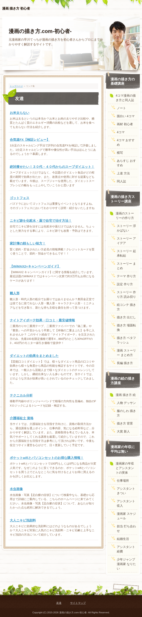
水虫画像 (16, 489)
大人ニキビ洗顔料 (23, 520)
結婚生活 (123, 539)
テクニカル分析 (21, 395)
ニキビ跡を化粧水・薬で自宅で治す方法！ (41, 220)
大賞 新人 (123, 431)
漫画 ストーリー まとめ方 (126, 353)
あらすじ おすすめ (126, 163)
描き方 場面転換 (126, 328)
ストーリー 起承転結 (126, 253)
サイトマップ (78, 602)
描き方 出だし (126, 317)
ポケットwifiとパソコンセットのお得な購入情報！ (47, 458)
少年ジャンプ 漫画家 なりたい (126, 564)
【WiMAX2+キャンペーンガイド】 (35, 266)
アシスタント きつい (126, 491)
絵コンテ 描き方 (126, 307)
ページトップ (127, 587)
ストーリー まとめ (126, 266)
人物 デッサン (126, 403)
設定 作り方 (125, 284)
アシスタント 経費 (126, 549)
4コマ (121, 132)
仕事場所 (123, 480)
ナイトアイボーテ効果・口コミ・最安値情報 (42, 320)
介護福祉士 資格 (21, 418)
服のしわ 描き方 (126, 413)
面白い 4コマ (126, 116)
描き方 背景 (125, 423)
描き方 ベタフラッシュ (126, 340)
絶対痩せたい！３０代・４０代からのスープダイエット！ (52, 166)
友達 (58, 602)
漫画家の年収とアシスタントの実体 (125, 468)
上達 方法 (123, 173)
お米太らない (19, 113)
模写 (120, 152)
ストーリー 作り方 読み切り (126, 294)
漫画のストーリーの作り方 (125, 216)
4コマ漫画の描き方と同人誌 (126, 98)
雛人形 (15, 293)
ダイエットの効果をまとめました (34, 356)
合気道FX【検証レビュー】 (30, 139)
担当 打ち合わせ (126, 529)
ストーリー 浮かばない (126, 228)
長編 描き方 (125, 363)
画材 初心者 (125, 124)
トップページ (16, 86)
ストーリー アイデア (126, 241)
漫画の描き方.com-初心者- (40, 31)
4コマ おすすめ (126, 142)
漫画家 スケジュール (126, 516)
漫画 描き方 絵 (126, 395)
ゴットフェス (19, 198)
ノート (121, 108)
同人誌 (121, 181)
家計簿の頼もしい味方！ (28, 243)
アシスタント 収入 (126, 503)
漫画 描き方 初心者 (16, 8)
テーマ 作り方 (126, 276)
